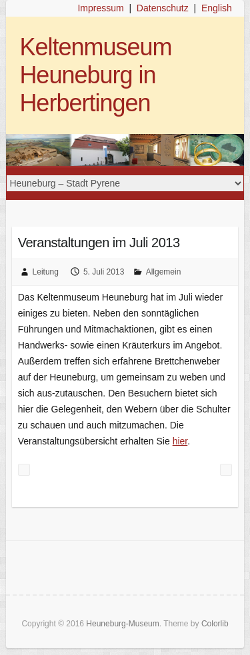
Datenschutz (163, 8)
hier (180, 441)
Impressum (100, 8)
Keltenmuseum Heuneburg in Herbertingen (95, 75)
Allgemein (163, 272)
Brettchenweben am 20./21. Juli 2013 (226, 470)
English (216, 8)
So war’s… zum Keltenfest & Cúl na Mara (24, 470)
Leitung (46, 272)
